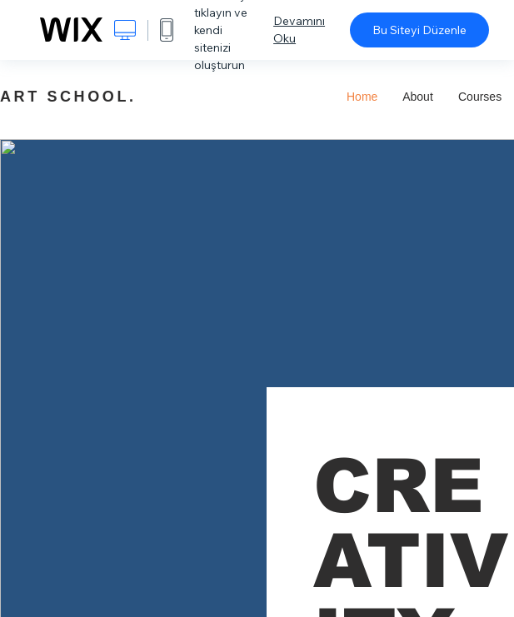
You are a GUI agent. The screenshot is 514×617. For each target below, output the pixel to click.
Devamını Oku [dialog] (299, 29)
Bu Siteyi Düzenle (419, 29)
